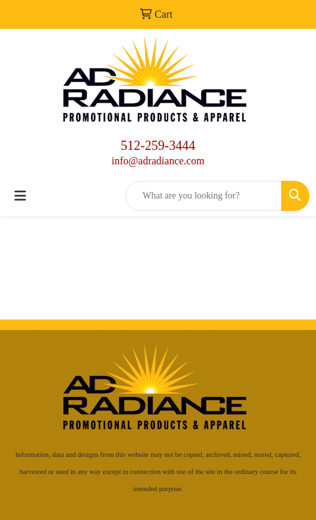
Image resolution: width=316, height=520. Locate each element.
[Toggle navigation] (20, 196)
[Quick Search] (203, 196)
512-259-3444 (158, 145)
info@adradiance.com (158, 160)
